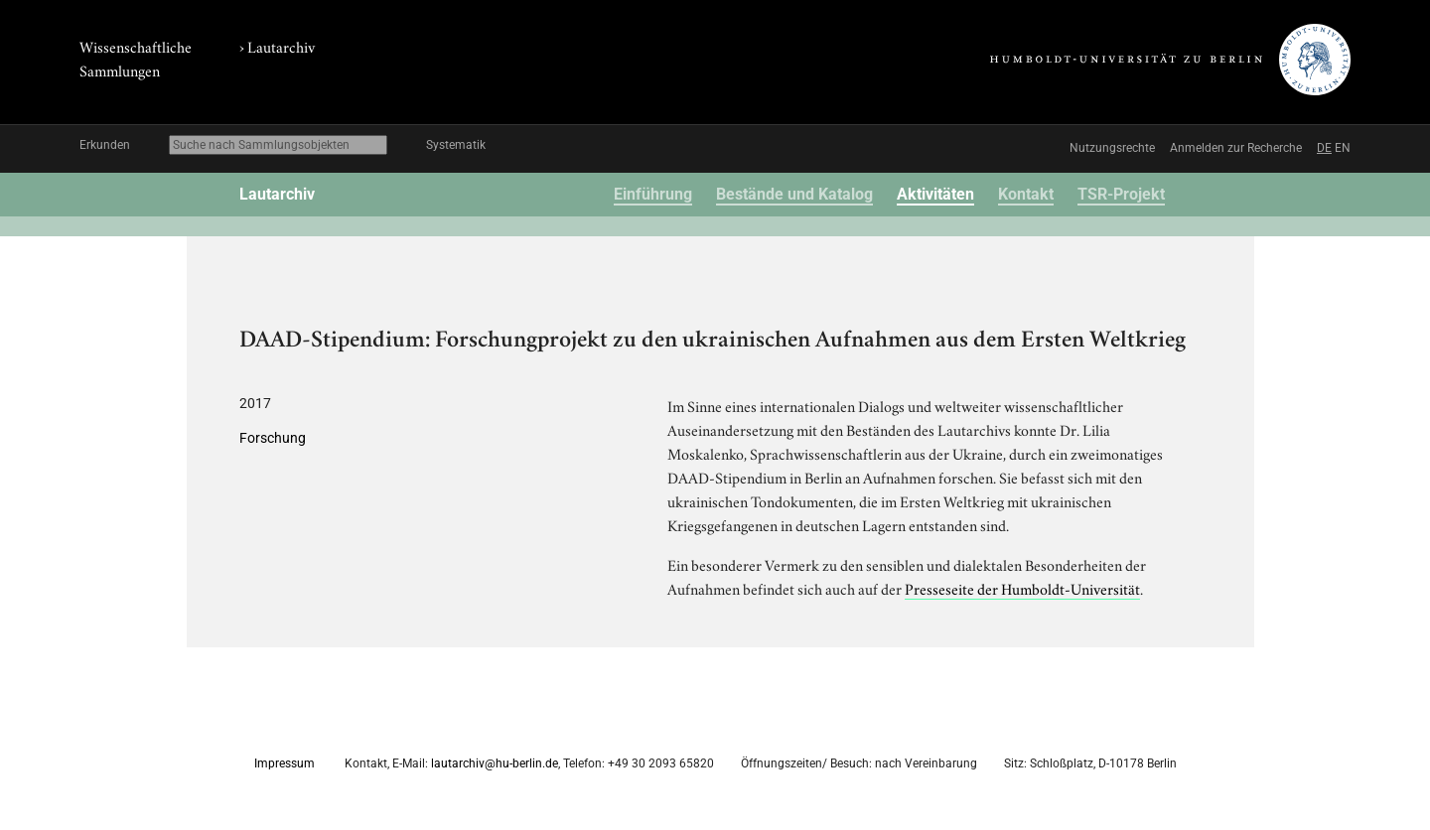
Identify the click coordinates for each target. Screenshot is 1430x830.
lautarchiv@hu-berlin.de (494, 763)
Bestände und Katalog (794, 194)
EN (1343, 148)
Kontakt (1026, 194)
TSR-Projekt (1121, 194)
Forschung (272, 438)
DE (1324, 148)
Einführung (653, 194)
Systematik (456, 145)
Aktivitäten (935, 194)
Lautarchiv (281, 46)
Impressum (284, 763)
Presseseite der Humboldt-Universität (1022, 588)
